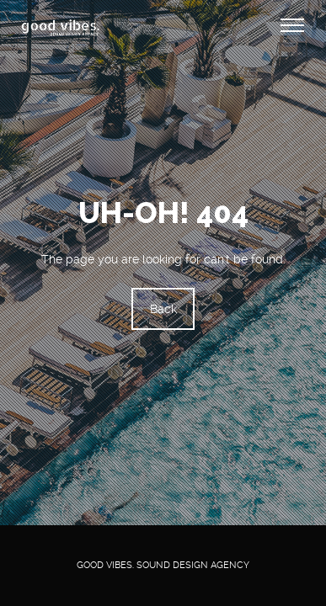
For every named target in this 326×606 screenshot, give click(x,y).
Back (163, 309)
